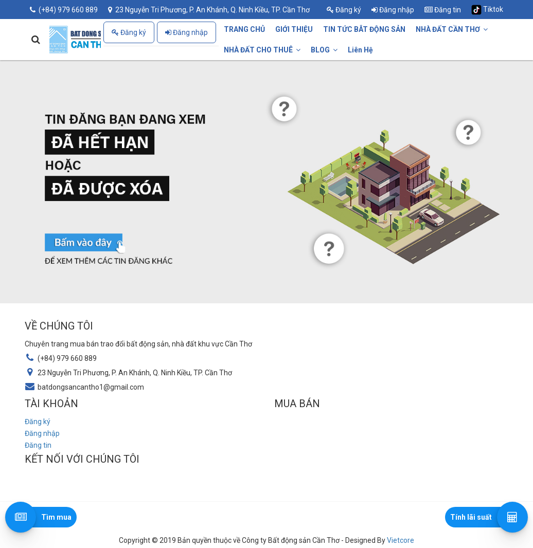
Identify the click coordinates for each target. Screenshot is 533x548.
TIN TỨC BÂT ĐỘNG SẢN (364, 29)
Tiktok (487, 10)
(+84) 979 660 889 (64, 10)
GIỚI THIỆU (294, 29)
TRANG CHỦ (244, 29)
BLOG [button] (324, 50)
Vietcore (400, 540)
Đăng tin (442, 10)
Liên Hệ (360, 50)
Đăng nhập (392, 10)
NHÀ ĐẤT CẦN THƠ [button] (452, 29)
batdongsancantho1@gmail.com (91, 387)
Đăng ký (344, 10)
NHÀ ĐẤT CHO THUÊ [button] (262, 50)
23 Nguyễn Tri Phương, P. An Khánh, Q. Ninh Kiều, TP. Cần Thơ (209, 10)
